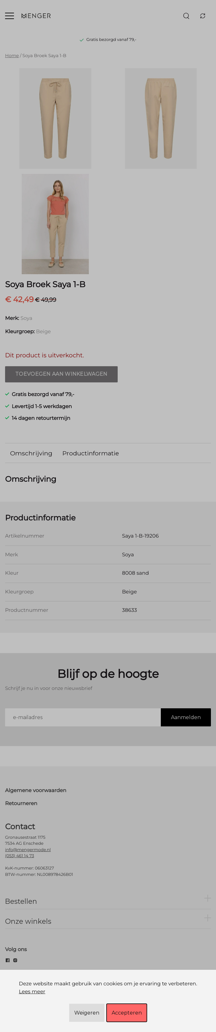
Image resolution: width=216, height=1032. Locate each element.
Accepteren (127, 1013)
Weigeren (86, 1013)
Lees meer (32, 992)
